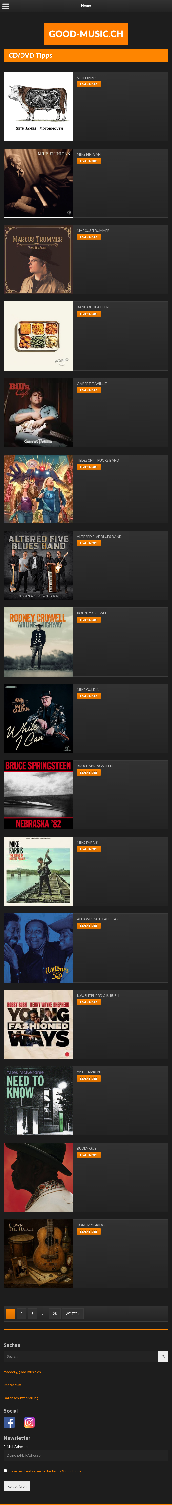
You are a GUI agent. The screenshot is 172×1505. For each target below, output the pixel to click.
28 (55, 1314)
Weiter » (73, 1314)
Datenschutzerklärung (21, 1398)
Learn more (88, 84)
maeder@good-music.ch (22, 1372)
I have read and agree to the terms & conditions (44, 1471)
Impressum (12, 1385)
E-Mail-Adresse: (16, 1447)
